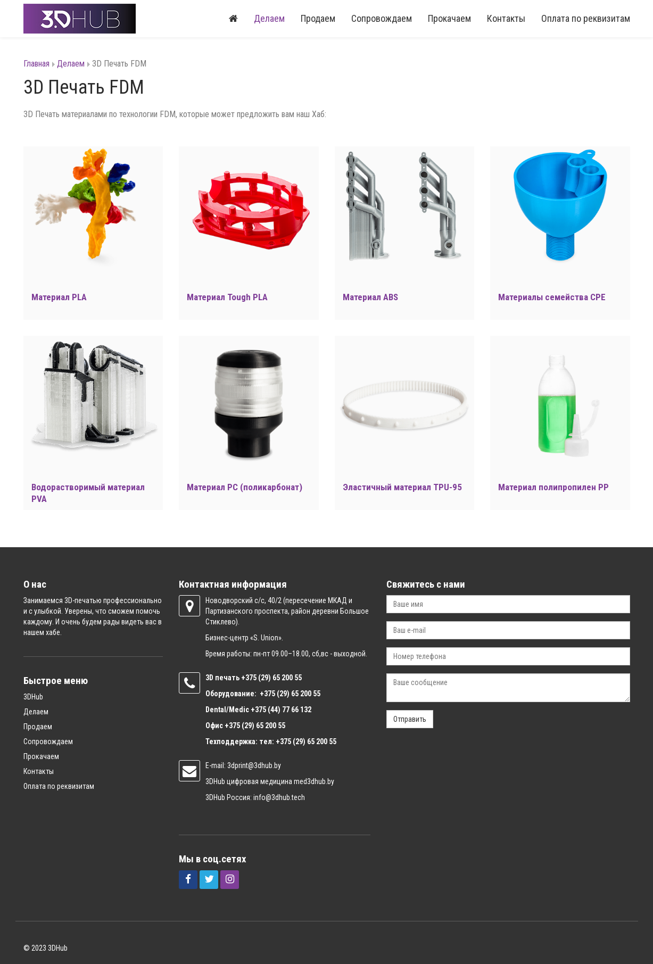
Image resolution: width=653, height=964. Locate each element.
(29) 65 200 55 (280, 677)
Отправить (409, 719)
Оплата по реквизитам (585, 18)
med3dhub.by (314, 781)
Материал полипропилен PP (553, 487)
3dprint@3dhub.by (254, 765)
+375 (249, 677)
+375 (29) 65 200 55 (255, 725)
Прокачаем (449, 18)
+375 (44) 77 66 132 (281, 709)
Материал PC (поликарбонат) (244, 487)
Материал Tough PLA (227, 297)
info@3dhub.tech (279, 797)
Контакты (506, 18)
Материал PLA (59, 297)
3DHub (33, 697)
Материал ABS (370, 297)
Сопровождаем (381, 18)
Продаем (318, 18)
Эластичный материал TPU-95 (402, 487)
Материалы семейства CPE (552, 297)
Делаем (269, 18)
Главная (36, 64)
